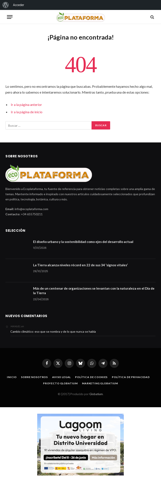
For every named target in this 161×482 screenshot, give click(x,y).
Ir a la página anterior (26, 104)
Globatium (96, 394)
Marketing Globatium (100, 383)
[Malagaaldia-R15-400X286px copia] (80, 445)
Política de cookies (91, 377)
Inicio (12, 377)
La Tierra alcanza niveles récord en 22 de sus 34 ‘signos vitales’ (80, 265)
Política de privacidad (131, 377)
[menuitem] (5, 5)
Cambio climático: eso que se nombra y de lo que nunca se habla (53, 331)
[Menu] (10, 17)
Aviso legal (61, 377)
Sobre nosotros (34, 377)
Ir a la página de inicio (26, 112)
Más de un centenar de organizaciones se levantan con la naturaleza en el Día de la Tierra (94, 290)
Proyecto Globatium (60, 383)
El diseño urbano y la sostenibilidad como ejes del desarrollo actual (83, 242)
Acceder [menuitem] (18, 5)
